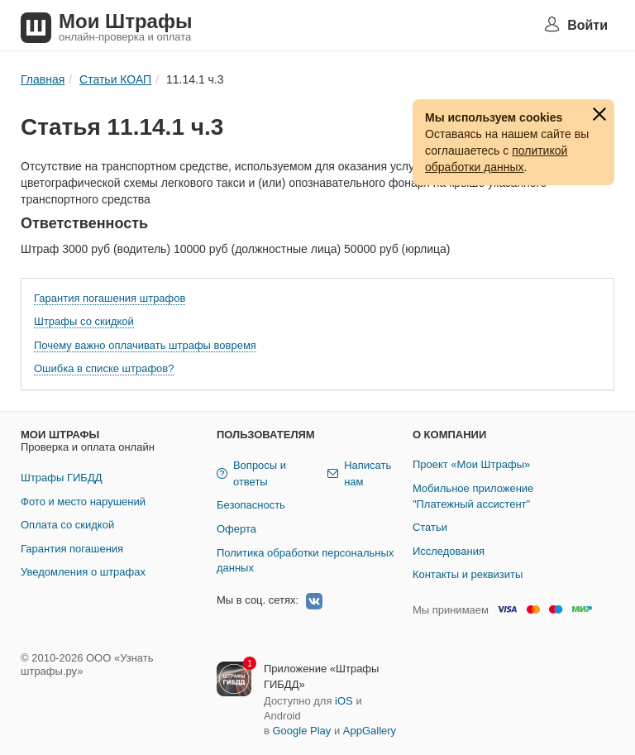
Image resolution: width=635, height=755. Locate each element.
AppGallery (369, 730)
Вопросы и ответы (251, 473)
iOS (344, 701)
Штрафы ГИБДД (62, 477)
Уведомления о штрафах (83, 572)
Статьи (430, 527)
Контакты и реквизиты (468, 574)
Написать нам (359, 473)
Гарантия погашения (72, 548)
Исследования (449, 551)
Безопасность (251, 505)
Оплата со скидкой (67, 524)
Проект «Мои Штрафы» (471, 464)
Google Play (301, 730)
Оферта (236, 529)
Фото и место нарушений (83, 501)
